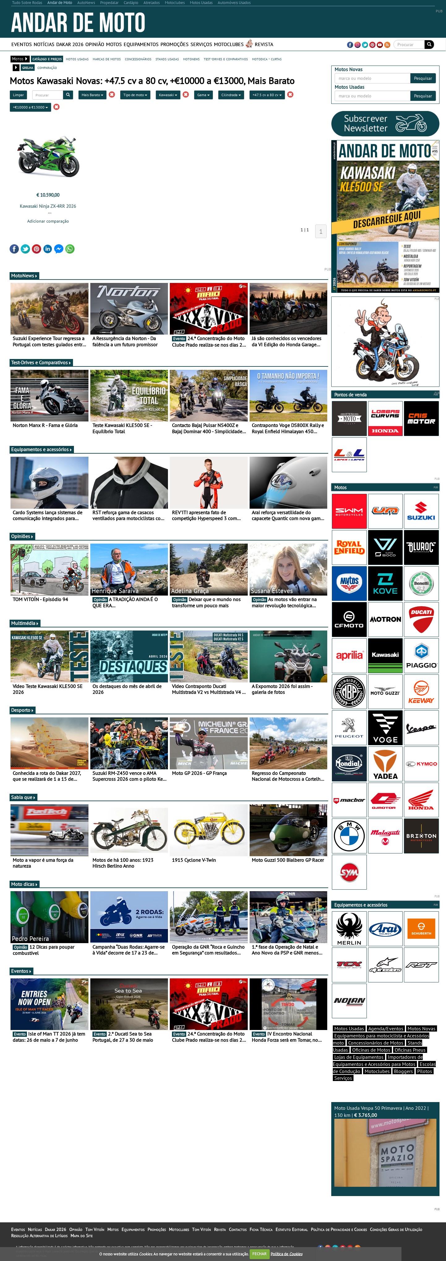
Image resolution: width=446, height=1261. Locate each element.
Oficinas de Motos (371, 1050)
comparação (47, 67)
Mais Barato (92, 94)
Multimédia (25, 623)
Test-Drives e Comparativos (41, 362)
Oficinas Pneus (410, 1050)
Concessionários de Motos (375, 1043)
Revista (264, 44)
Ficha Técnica (261, 1229)
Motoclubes (229, 44)
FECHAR (259, 1253)
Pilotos (424, 1071)
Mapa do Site (81, 1235)
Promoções (175, 44)
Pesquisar (423, 78)
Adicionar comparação (48, 221)
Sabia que (23, 797)
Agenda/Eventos (385, 1028)
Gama (203, 94)
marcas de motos (107, 59)
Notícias (44, 44)
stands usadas (167, 59)
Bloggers (403, 1071)
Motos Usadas (349, 1028)
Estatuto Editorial (292, 1229)
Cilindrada (231, 94)
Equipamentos (141, 44)
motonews (191, 59)
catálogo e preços (47, 59)
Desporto (22, 710)
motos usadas (77, 59)
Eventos (21, 44)
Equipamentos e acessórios (41, 449)
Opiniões (22, 536)
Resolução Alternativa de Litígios (39, 1235)
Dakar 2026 (70, 44)
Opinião (94, 44)
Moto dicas (24, 884)
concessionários (138, 59)
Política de (286, 1253)
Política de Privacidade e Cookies (339, 1229)
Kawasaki (168, 94)
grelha (27, 67)
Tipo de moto (135, 94)
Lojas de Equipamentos (359, 1057)
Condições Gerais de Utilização (396, 1229)
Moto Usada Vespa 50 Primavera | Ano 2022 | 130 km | (385, 1146)
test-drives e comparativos (226, 59)
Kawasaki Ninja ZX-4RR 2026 (48, 206)
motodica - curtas (266, 59)
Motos (114, 44)
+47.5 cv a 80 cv (267, 94)
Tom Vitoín (94, 1229)
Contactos (238, 1229)
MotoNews (24, 275)
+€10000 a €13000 (30, 107)
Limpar (18, 94)
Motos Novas (421, 1028)
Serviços (201, 44)
